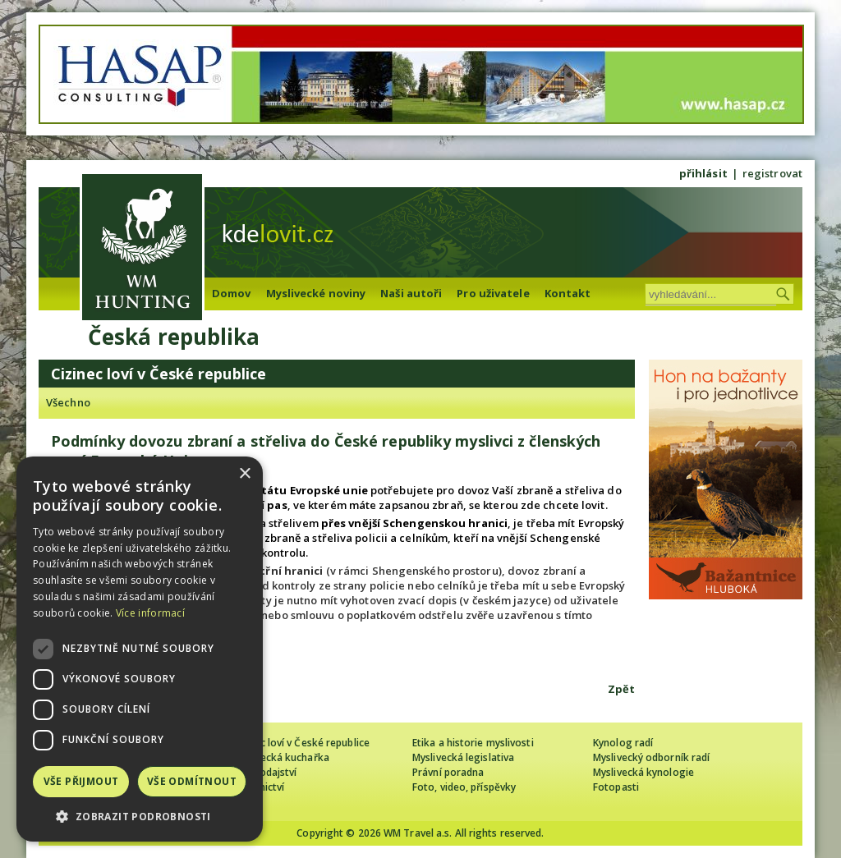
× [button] (244, 474)
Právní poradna (448, 772)
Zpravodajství (264, 772)
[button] (139, 816)
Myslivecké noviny (316, 293)
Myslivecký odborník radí (651, 757)
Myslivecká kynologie (643, 772)
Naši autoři (411, 293)
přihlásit (703, 173)
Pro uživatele (493, 293)
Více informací (150, 613)
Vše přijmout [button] (81, 781)
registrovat (772, 173)
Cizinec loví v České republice (301, 743)
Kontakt (568, 293)
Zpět (621, 688)
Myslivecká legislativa (463, 757)
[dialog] (139, 649)
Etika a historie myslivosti (473, 743)
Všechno (68, 402)
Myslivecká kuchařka (280, 757)
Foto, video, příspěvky (464, 787)
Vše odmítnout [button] (192, 781)
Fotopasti (616, 787)
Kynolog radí (623, 743)
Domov (231, 293)
